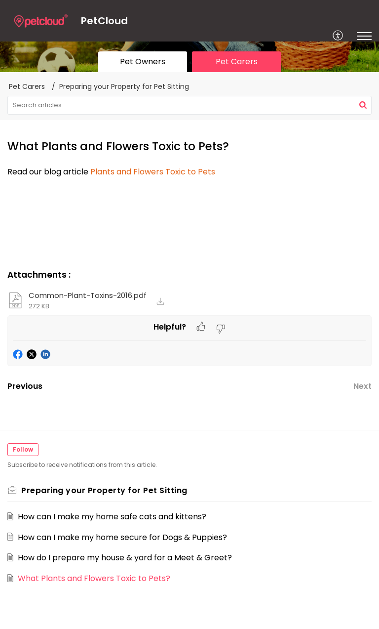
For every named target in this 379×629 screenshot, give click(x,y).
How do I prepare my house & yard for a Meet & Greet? (125, 557)
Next (362, 386)
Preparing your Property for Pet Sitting (124, 86)
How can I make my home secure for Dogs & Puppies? (122, 537)
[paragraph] (189, 172)
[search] (189, 105)
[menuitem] (338, 36)
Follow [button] (23, 449)
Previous (24, 386)
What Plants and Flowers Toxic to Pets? (94, 578)
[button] (338, 36)
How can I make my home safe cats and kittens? (112, 516)
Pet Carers (27, 86)
